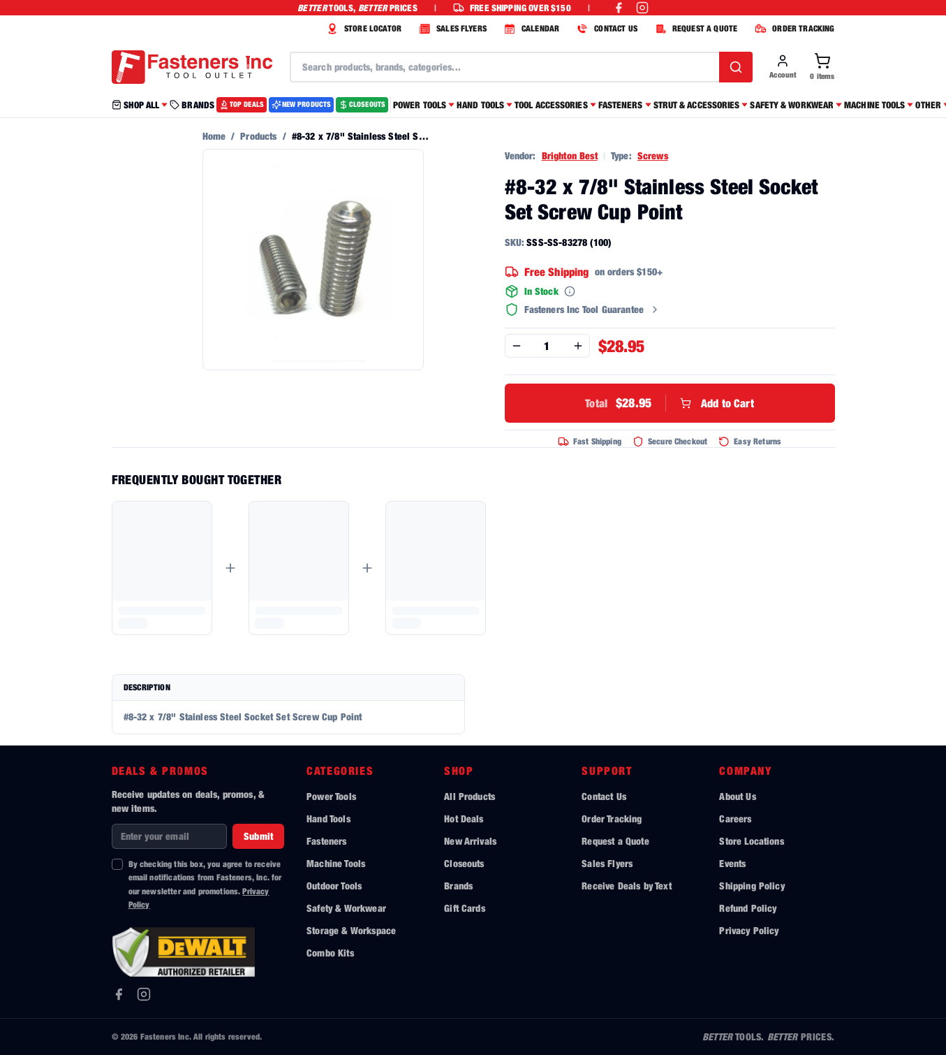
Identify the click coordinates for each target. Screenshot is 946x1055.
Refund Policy (747, 908)
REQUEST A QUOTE (694, 29)
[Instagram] (144, 994)
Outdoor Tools (334, 886)
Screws (652, 155)
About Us (737, 796)
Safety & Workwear (346, 908)
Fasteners (326, 841)
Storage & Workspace (351, 930)
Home (214, 136)
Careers (735, 818)
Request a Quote (615, 841)
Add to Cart (669, 403)
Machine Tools (335, 863)
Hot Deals (463, 818)
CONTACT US (605, 29)
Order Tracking (612, 818)
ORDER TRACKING (792, 29)
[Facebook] (119, 994)
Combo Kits (330, 953)
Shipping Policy (751, 886)
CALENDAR (530, 29)
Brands (458, 886)
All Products (469, 796)
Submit (258, 836)
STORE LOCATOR (362, 29)
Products (258, 136)
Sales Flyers (607, 863)
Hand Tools (328, 818)
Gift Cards (464, 908)
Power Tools (331, 796)
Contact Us (604, 796)
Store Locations (751, 841)
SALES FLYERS (451, 29)
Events (732, 863)
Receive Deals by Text (626, 886)
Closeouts (464, 863)
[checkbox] (117, 864)
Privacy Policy (748, 930)
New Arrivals (470, 841)
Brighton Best (570, 155)
